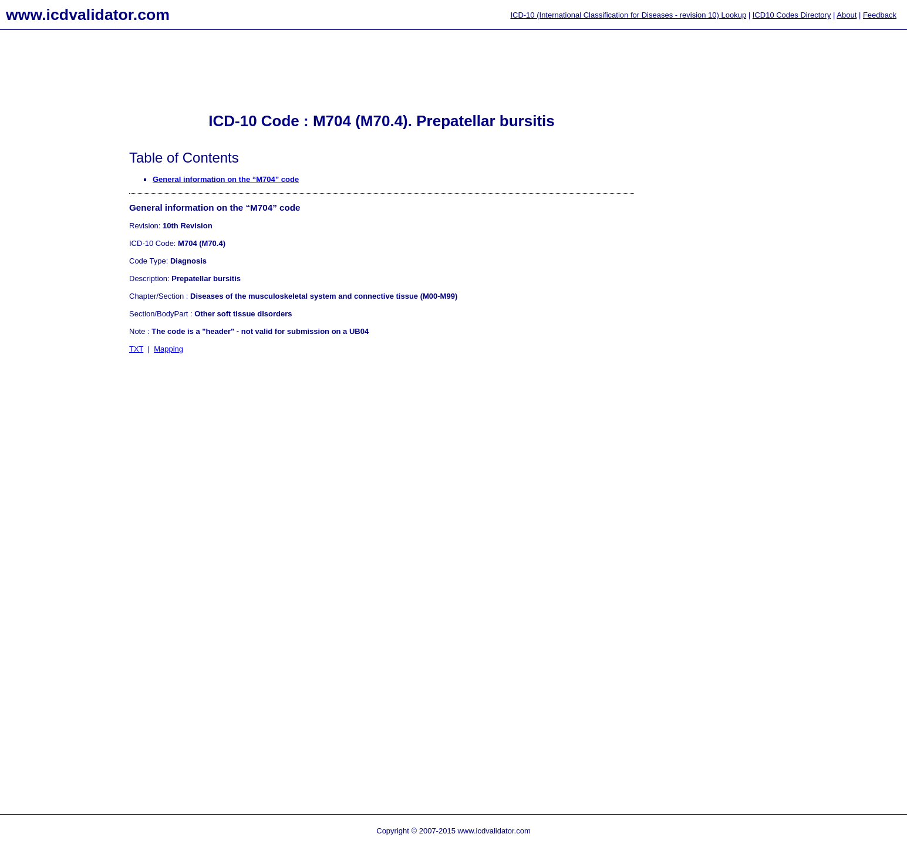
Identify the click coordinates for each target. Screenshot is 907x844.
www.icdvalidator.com (88, 14)
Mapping (168, 349)
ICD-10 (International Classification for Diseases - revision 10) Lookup (628, 15)
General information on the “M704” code (226, 179)
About (847, 15)
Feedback (879, 15)
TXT (136, 349)
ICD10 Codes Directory (792, 15)
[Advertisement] (47, 224)
